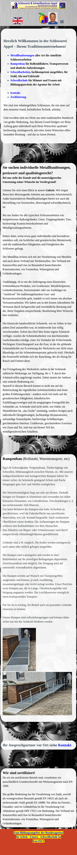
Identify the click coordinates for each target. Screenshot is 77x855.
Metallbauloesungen (22, 55)
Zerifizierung (18, 97)
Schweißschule (19, 80)
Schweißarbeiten (20, 72)
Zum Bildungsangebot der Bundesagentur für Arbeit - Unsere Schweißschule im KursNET (38, 837)
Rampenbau (17, 63)
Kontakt (15, 92)
